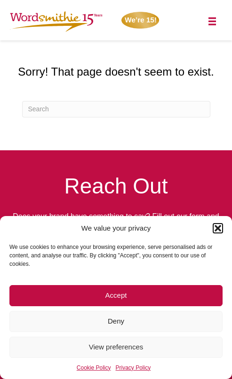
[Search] (116, 109)
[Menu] (212, 21)
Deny (116, 321)
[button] (218, 228)
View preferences (116, 347)
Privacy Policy (133, 367)
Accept (116, 295)
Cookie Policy (94, 367)
